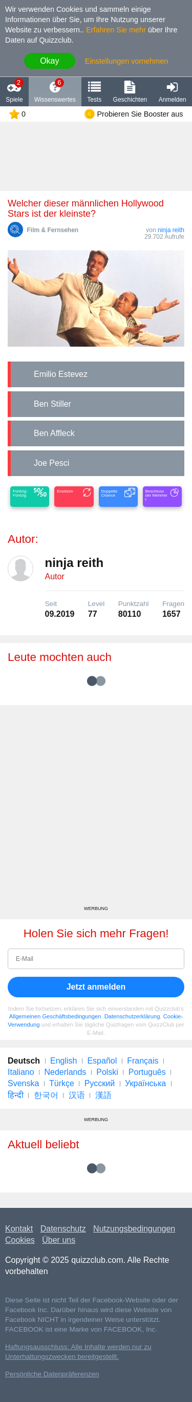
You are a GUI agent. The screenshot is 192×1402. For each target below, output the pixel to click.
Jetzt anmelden (96, 986)
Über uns (58, 1240)
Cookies (20, 1240)
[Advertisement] (96, 809)
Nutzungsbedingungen (134, 1228)
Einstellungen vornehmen (126, 61)
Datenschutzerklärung (132, 1016)
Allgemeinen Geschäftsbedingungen (55, 1016)
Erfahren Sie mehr (116, 30)
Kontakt (19, 1228)
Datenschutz (63, 1228)
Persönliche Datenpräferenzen (52, 1374)
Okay (49, 60)
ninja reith (171, 230)
